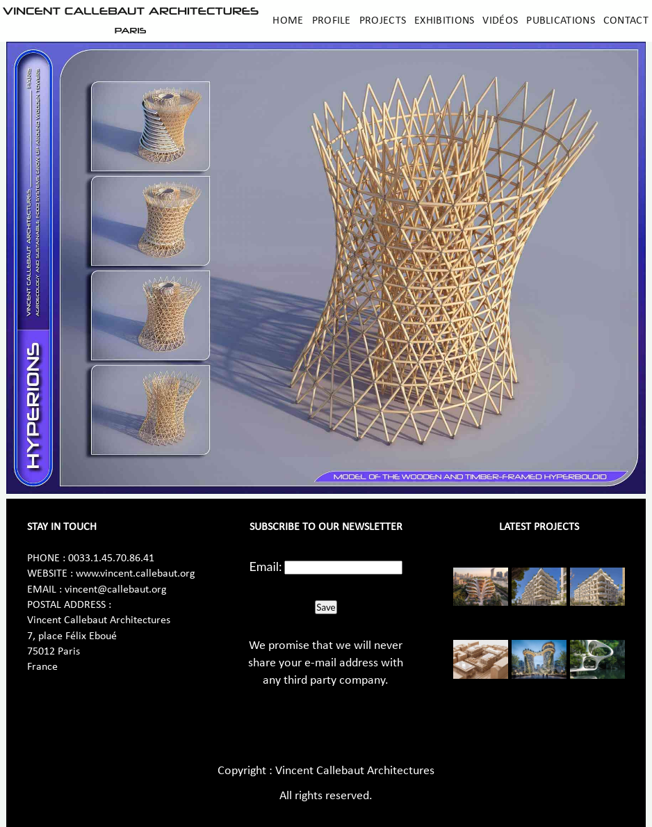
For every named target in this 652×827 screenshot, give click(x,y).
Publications (560, 20)
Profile (331, 20)
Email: (266, 566)
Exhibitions (444, 20)
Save (325, 607)
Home (287, 20)
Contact (626, 20)
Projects (382, 20)
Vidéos (500, 20)
